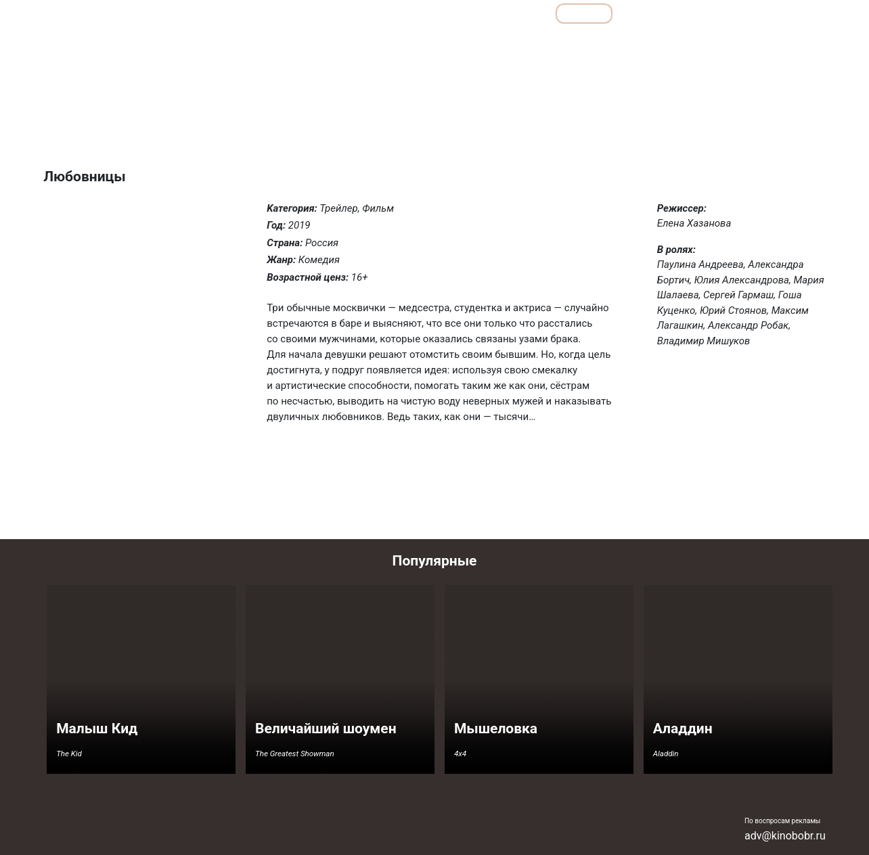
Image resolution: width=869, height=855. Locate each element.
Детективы (455, 43)
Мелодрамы (621, 43)
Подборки (459, 13)
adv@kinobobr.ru (785, 835)
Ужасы (738, 43)
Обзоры (387, 13)
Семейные (684, 43)
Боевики (398, 43)
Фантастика (793, 43)
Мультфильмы (667, 13)
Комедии (561, 43)
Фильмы (584, 13)
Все (523, 13)
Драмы (509, 43)
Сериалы (752, 13)
